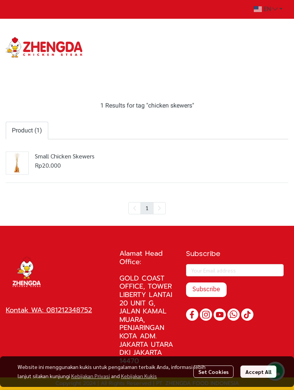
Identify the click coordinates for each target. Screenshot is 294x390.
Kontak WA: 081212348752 (49, 310)
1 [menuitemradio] (147, 207)
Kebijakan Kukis (139, 375)
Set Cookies (213, 371)
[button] (268, 9)
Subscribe (206, 289)
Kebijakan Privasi (90, 375)
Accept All (258, 371)
